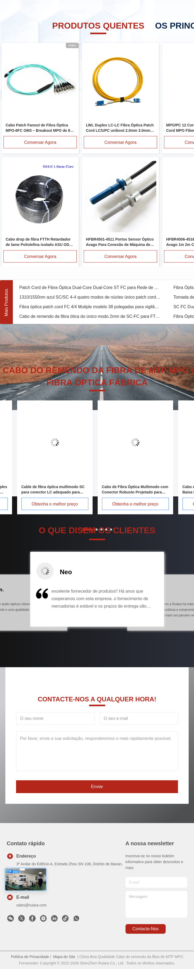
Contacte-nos (145, 928)
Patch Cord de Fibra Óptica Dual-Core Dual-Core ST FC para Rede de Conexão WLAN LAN (90, 287)
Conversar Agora (40, 142)
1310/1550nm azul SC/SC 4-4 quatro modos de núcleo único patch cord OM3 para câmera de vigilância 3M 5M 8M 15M (90, 297)
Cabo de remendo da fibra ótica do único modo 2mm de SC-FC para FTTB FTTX (90, 316)
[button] (31, 606)
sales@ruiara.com (31, 905)
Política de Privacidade (30, 957)
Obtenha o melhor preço (55, 504)
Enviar (97, 786)
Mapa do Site (64, 957)
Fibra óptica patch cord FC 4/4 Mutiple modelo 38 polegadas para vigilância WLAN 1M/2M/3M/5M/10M (90, 306)
